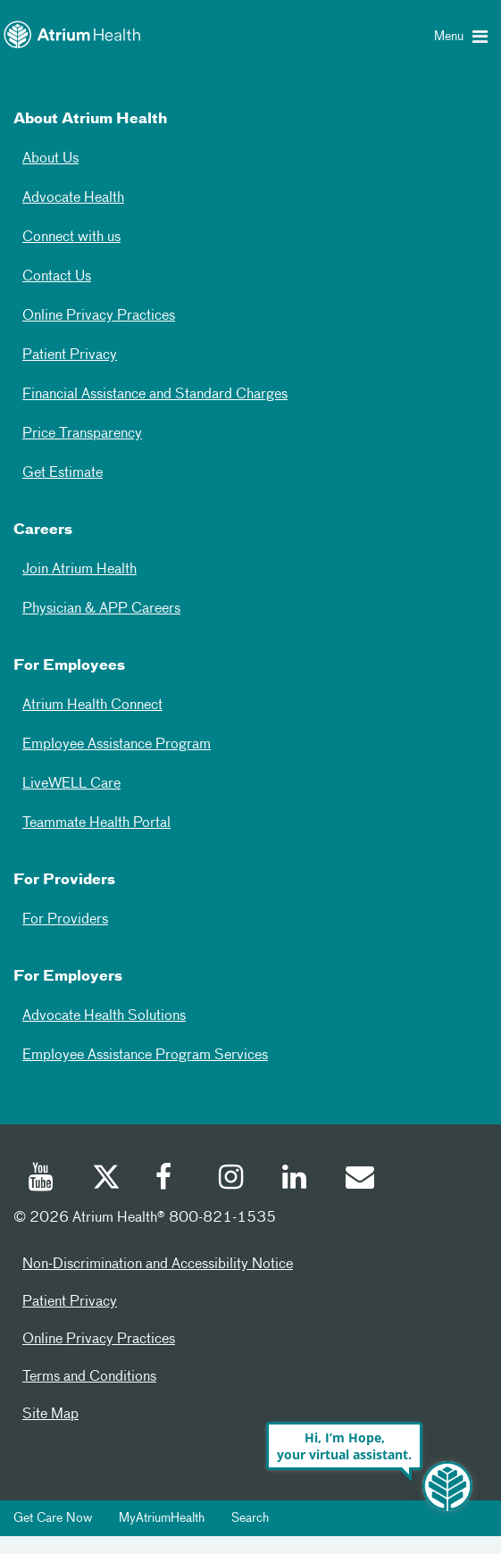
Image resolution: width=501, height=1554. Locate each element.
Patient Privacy (69, 355)
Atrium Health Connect (92, 705)
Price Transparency (82, 434)
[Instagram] (232, 1180)
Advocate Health (73, 198)
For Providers (65, 920)
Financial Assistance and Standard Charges (155, 395)
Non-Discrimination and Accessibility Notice (157, 1264)
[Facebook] (169, 1180)
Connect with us (71, 237)
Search (250, 1518)
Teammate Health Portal (96, 823)
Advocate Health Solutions (104, 1016)
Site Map (50, 1415)
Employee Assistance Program (116, 745)
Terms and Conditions (89, 1377)
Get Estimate (62, 473)
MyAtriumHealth (162, 1518)
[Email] (359, 1180)
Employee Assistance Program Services (145, 1056)
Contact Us (56, 277)
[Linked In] (295, 1180)
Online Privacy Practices (98, 316)
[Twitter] (105, 1180)
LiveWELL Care (71, 784)
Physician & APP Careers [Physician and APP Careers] (101, 609)
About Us (50, 159)
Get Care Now (52, 1518)
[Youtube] (42, 1180)
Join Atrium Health (79, 570)
